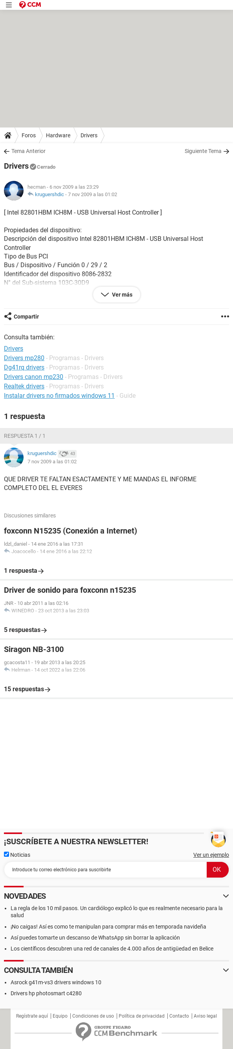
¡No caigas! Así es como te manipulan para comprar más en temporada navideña (108, 926)
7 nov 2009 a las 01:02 (92, 194)
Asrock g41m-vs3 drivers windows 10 (56, 982)
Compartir (26, 316)
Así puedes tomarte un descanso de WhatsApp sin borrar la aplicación (95, 937)
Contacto (179, 1016)
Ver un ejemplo (211, 855)
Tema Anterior (28, 151)
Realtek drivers (24, 386)
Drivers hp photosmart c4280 (46, 993)
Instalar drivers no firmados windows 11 (59, 395)
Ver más (121, 294)
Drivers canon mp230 (33, 377)
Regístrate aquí (32, 1016)
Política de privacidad (142, 1016)
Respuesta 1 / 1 (25, 436)
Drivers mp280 (24, 358)
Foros (29, 135)
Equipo (60, 1016)
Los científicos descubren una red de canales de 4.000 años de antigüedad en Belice (112, 948)
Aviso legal (205, 1016)
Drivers (89, 135)
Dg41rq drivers (24, 367)
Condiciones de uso (93, 1016)
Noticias (17, 855)
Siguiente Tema (203, 151)
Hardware (58, 135)
